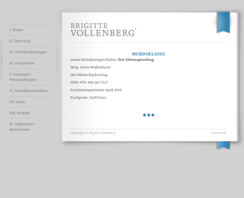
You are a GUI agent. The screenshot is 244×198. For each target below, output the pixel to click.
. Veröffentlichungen (28, 52)
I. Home (16, 30)
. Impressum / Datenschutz (22, 126)
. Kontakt (19, 113)
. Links (17, 102)
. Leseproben (21, 63)
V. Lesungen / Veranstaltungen (23, 77)
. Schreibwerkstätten (28, 91)
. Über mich (20, 41)
